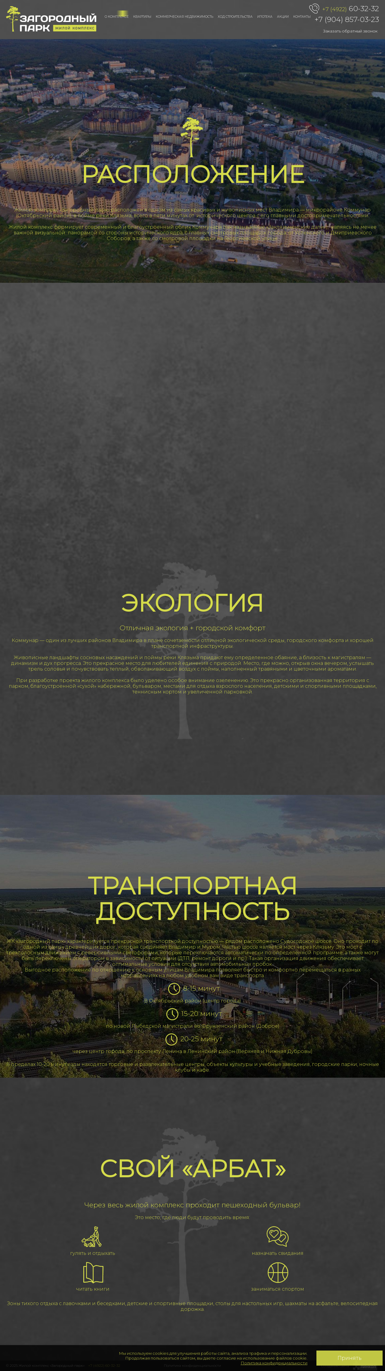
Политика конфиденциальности (274, 1362)
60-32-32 (350, 9)
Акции (283, 17)
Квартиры (142, 17)
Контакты (302, 17)
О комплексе (117, 17)
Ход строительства (235, 17)
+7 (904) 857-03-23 (347, 19)
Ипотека (265, 17)
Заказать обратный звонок (350, 31)
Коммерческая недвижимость (184, 17)
